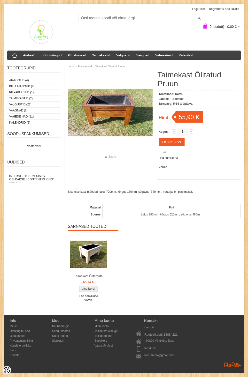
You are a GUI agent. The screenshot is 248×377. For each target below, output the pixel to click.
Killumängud (52, 55)
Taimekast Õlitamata (88, 276)
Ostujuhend (17, 336)
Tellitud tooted (103, 336)
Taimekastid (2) (21, 98)
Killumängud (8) (22, 86)
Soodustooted (61, 331)
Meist (13, 326)
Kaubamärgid (60, 326)
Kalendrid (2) (19, 122)
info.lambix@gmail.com (159, 355)
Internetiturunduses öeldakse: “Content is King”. (34, 179)
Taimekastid (101, 55)
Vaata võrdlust (103, 345)
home (71, 66)
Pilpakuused (77, 55)
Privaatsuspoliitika (21, 340)
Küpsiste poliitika (20, 345)
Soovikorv (100, 340)
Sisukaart (58, 340)
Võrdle (163, 167)
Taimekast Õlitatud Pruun (110, 66)
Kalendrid (186, 55)
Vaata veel (34, 146)
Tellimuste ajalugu (105, 331)
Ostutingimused (20, 331)
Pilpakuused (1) (21, 92)
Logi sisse (199, 9)
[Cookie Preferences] (6, 370)
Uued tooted (60, 336)
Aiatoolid (30, 55)
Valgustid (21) (20, 104)
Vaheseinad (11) (21, 116)
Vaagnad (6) (18, 110)
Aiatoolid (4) (19, 80)
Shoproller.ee (232, 364)
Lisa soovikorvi (168, 158)
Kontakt (15, 355)
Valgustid (123, 55)
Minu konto (101, 326)
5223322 (150, 348)
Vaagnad (142, 55)
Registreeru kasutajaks (224, 9)
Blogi (13, 350)
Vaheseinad (164, 55)
